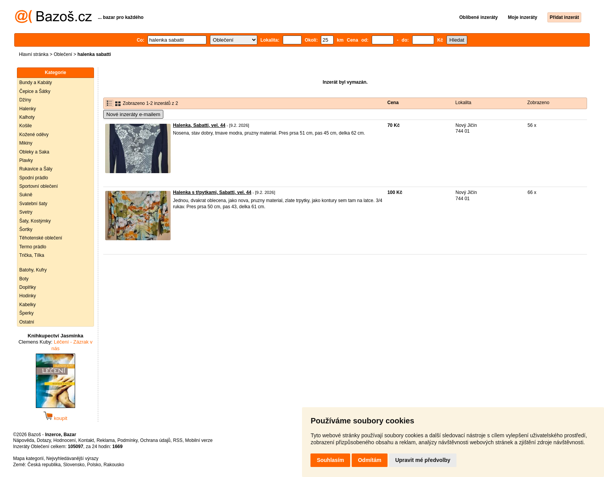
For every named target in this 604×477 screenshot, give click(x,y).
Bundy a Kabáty (35, 82)
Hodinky (27, 295)
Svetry (25, 212)
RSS (178, 440)
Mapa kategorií (28, 458)
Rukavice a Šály (35, 169)
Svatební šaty (33, 203)
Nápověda (23, 440)
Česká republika (43, 464)
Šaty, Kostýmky (35, 221)
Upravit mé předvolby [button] (422, 460)
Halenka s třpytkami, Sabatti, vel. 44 (212, 192)
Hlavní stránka (34, 54)
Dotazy (43, 440)
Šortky (25, 229)
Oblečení (63, 54)
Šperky (26, 313)
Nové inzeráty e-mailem (133, 114)
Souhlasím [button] (330, 460)
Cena (393, 102)
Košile (25, 125)
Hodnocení (65, 440)
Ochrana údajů (155, 440)
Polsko (94, 464)
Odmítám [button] (369, 460)
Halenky (27, 108)
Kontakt (86, 440)
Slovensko (73, 464)
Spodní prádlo (33, 177)
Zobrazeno (538, 102)
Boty (24, 278)
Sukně (25, 194)
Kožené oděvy (34, 134)
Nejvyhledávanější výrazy (72, 458)
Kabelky (27, 304)
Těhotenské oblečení (40, 238)
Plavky (26, 160)
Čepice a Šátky (34, 91)
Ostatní (26, 322)
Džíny (25, 100)
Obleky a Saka (34, 152)
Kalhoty (27, 117)
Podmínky (127, 440)
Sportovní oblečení (38, 186)
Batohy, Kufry (33, 270)
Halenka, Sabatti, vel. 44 (199, 125)
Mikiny (25, 143)
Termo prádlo (32, 246)
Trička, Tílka (31, 255)
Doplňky (27, 287)
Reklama (106, 440)
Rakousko (114, 464)
